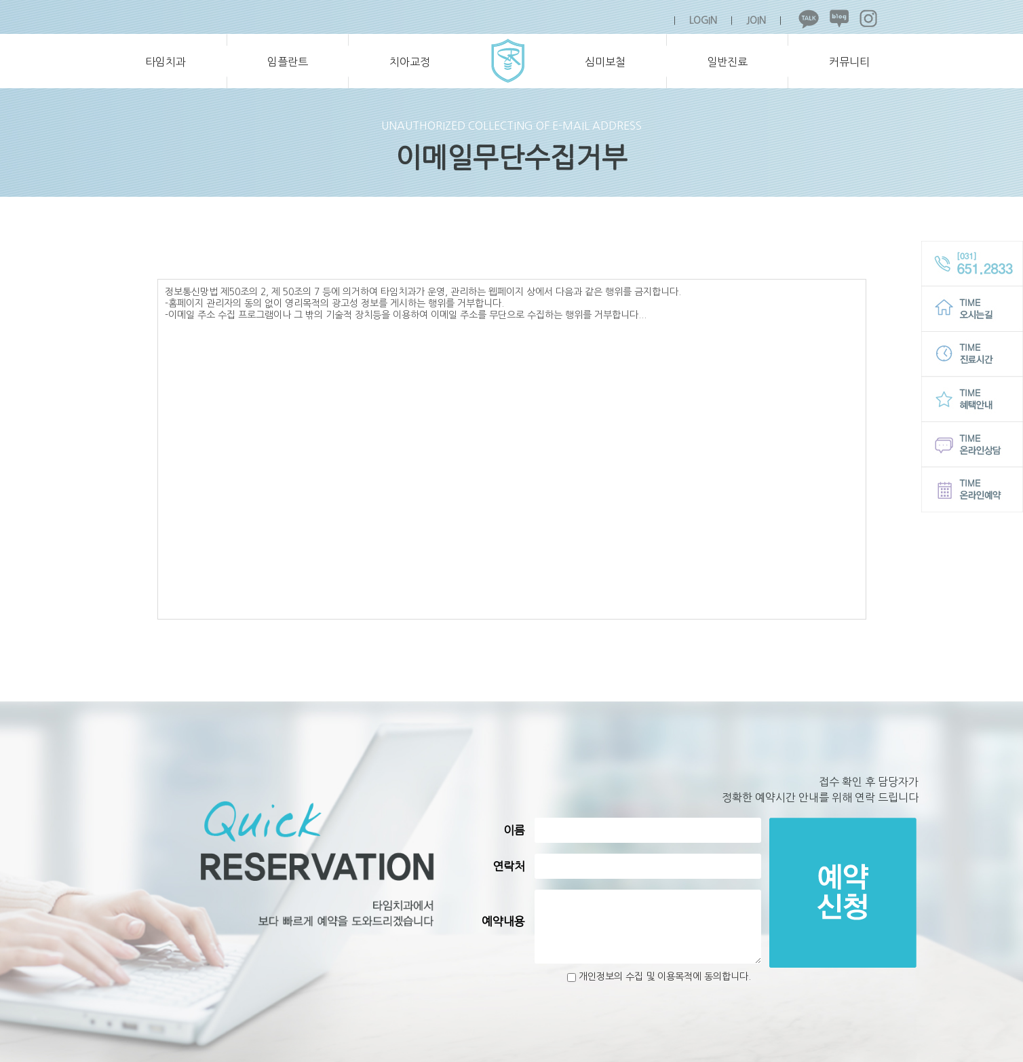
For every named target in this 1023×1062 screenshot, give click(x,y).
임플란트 (287, 61)
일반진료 (727, 61)
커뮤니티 (849, 61)
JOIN (756, 20)
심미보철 (605, 61)
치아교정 (409, 61)
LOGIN (703, 20)
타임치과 (165, 61)
